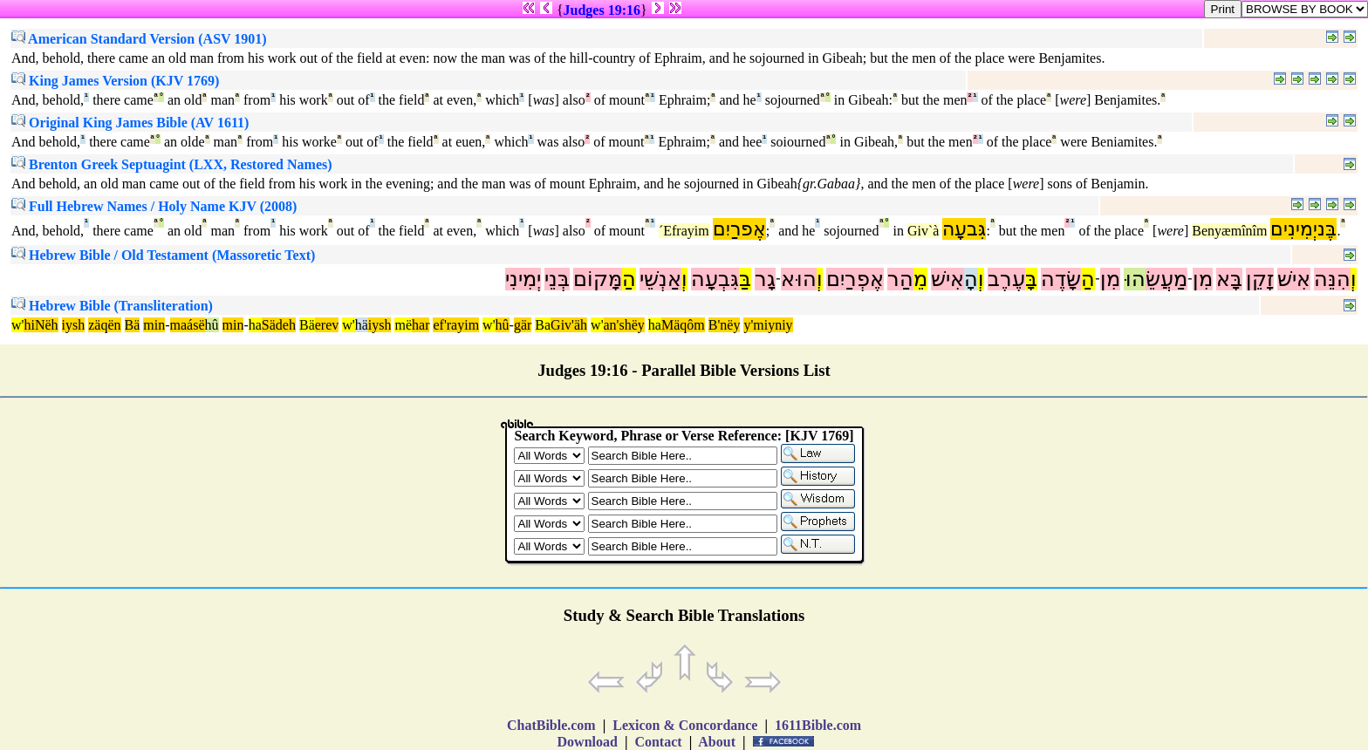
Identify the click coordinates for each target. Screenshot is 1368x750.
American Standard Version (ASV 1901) (139, 38)
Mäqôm (683, 324)
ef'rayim (456, 324)
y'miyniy (767, 324)
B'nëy (724, 324)
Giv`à (923, 230)
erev (327, 324)
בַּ (745, 279)
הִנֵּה (1332, 279)
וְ (1354, 279)
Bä (132, 324)
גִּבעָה (964, 229)
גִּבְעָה (715, 279)
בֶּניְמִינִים (1303, 229)
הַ (1088, 279)
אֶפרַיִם (739, 229)
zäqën (104, 324)
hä (361, 324)
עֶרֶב (1006, 279)
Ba (543, 324)
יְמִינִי (523, 279)
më (403, 324)
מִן (1203, 279)
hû (212, 324)
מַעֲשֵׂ (1166, 279)
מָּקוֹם (597, 279)
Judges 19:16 (602, 10)
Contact (658, 741)
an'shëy (624, 324)
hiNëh (41, 324)
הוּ (1135, 279)
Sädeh (279, 324)
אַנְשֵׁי (660, 279)
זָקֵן (1260, 279)
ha (255, 324)
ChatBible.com (551, 725)
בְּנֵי (557, 279)
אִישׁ (1293, 279)
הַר (900, 279)
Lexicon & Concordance (685, 725)
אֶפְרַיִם (855, 279)
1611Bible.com (818, 725)
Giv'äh (569, 324)
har (420, 324)
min (154, 324)
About (717, 741)
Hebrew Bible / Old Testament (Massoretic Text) (163, 255)
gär (522, 324)
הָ (971, 279)
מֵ (920, 279)
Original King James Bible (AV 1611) (130, 122)
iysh (74, 324)
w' (17, 324)
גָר (765, 279)
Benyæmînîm (1229, 230)
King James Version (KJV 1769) (115, 80)
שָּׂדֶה (1061, 279)
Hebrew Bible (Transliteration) (112, 305)
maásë (187, 324)
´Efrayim (684, 230)
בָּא (1229, 279)
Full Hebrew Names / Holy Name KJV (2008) (154, 206)
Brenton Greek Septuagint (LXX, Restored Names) (171, 164)
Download (587, 741)
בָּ (1031, 279)
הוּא (799, 279)
